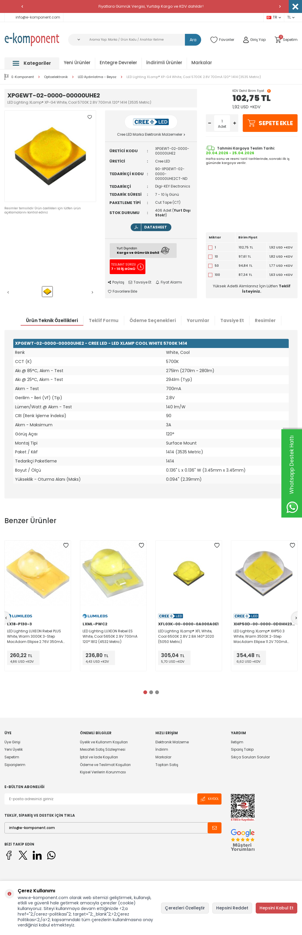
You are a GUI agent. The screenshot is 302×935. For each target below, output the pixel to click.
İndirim (161, 749)
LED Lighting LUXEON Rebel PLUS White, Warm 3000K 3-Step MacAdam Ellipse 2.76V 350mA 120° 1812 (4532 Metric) (35, 636)
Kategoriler (32, 63)
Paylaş (116, 282)
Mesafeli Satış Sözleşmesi (102, 749)
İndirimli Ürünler (164, 62)
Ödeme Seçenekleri (152, 320)
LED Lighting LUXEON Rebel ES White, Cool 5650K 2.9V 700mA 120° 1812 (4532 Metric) (110, 636)
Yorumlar (198, 320)
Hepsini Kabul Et (276, 908)
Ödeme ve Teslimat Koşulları (105, 764)
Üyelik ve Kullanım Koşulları (104, 742)
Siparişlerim (14, 764)
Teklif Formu (104, 320)
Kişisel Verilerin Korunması (103, 772)
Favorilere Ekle (122, 291)
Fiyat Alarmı (169, 282)
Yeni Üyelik (13, 749)
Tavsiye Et (140, 282)
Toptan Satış (166, 764)
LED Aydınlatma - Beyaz (97, 77)
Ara (193, 40)
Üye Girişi (12, 742)
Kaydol (209, 799)
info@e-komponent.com (34, 17)
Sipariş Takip (242, 749)
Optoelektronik (56, 77)
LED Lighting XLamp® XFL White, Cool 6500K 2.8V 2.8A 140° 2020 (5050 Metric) (186, 636)
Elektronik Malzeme (172, 742)
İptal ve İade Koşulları (99, 757)
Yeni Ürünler (77, 62)
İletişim (237, 742)
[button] (22, 6)
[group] (50, 156)
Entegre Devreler (118, 62)
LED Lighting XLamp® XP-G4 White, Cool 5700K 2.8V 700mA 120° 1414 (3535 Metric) (194, 77)
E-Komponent (19, 77)
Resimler (265, 320)
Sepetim (11, 757)
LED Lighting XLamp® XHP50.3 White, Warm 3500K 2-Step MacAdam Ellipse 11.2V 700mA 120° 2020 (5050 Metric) (260, 636)
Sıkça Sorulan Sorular (250, 757)
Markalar (201, 62)
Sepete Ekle (270, 123)
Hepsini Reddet (232, 908)
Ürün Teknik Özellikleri (52, 320)
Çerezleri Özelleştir (185, 908)
